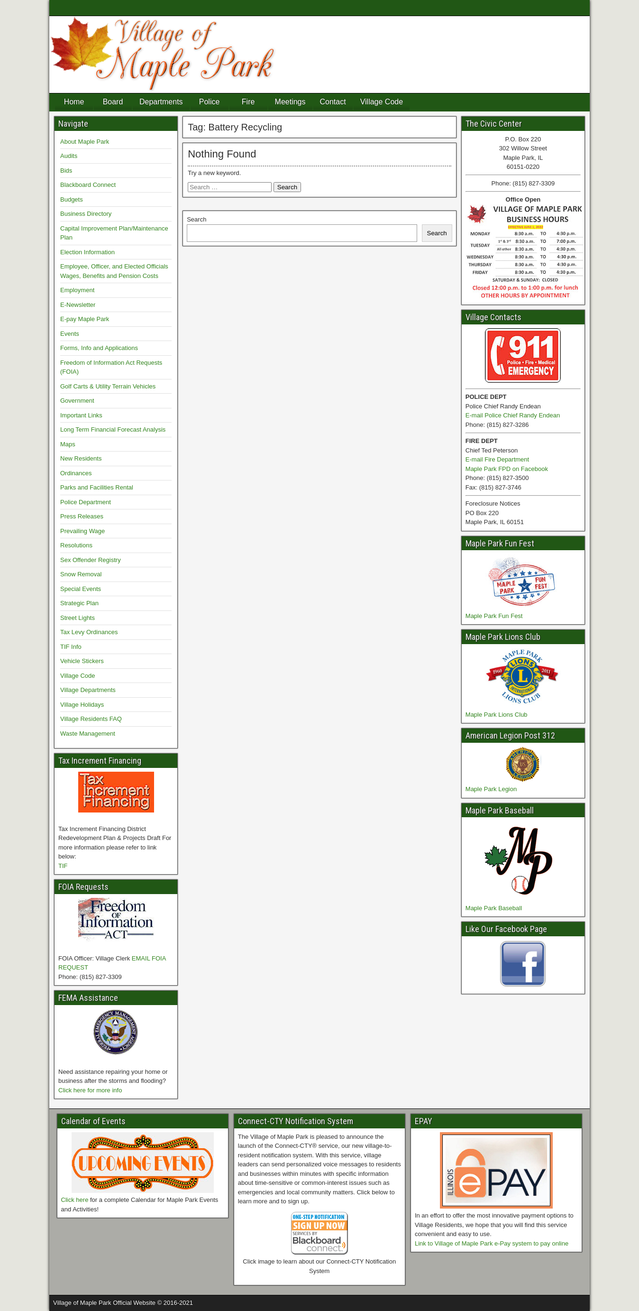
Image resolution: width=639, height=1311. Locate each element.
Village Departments (88, 689)
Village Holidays (82, 704)
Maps (67, 444)
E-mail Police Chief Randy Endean (513, 415)
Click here (75, 1199)
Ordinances (75, 473)
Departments (161, 102)
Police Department (85, 502)
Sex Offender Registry (90, 559)
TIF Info (71, 646)
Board (113, 102)
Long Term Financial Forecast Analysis (112, 429)
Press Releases (81, 516)
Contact (333, 102)
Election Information (87, 252)
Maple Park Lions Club (497, 714)
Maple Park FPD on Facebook (507, 468)
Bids (66, 170)
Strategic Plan (79, 603)
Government (77, 400)
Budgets (71, 199)
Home (74, 102)
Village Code (381, 102)
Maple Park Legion (491, 789)
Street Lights (77, 617)
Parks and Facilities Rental (96, 487)
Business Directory (85, 213)
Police (209, 102)
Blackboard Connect (88, 184)
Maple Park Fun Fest (494, 615)
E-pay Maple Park (84, 319)
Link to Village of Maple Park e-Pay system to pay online (491, 1243)
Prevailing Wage (82, 531)
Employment (77, 290)
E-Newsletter (77, 304)
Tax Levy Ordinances (89, 632)
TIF (63, 865)
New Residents (80, 458)
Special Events (80, 588)
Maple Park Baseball (494, 908)
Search (196, 219)
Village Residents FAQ (91, 718)
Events (69, 333)
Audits (68, 155)
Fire (248, 102)
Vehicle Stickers (82, 661)
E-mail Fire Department (497, 459)
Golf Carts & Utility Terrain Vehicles (107, 386)
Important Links (81, 415)
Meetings (290, 102)
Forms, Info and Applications (99, 347)
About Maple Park (84, 141)
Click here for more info (90, 1090)
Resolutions (76, 545)
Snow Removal (80, 574)
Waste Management (87, 733)
